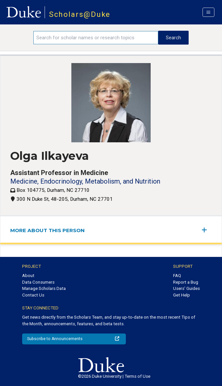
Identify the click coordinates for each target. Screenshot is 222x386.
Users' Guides (186, 288)
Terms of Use (137, 376)
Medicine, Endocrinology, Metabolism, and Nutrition (85, 181)
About (28, 275)
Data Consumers (38, 282)
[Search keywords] (95, 37)
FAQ (177, 275)
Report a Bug (185, 282)
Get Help (181, 295)
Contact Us (33, 295)
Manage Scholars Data (44, 288)
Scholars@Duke (80, 14)
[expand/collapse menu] (206, 230)
